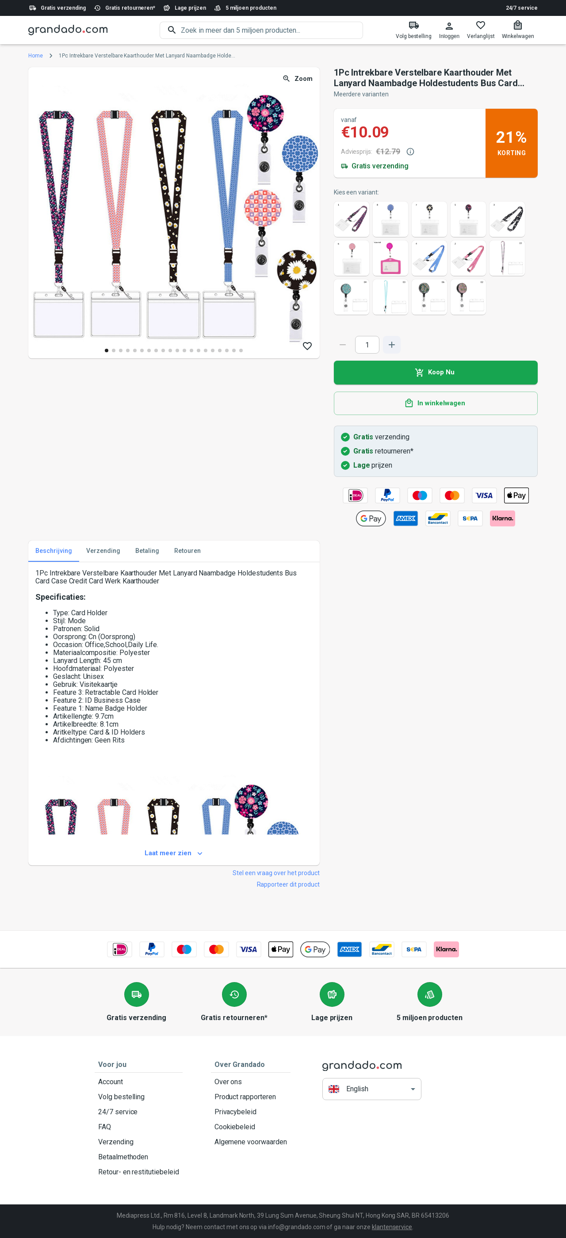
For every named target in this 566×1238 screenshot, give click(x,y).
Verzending (139, 1142)
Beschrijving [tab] (53, 551)
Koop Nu (436, 373)
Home (35, 56)
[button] (371, 1089)
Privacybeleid (251, 1112)
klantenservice (392, 1226)
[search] (272, 30)
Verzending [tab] (103, 551)
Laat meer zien (174, 853)
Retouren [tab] (187, 551)
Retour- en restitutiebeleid (139, 1172)
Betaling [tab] (147, 551)
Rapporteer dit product (288, 884)
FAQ (139, 1127)
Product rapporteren (251, 1097)
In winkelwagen (435, 403)
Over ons (251, 1081)
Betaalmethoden (139, 1157)
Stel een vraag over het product (276, 872)
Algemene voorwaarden (251, 1142)
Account (139, 1081)
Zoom (298, 79)
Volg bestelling (139, 1097)
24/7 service (522, 8)
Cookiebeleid (251, 1127)
